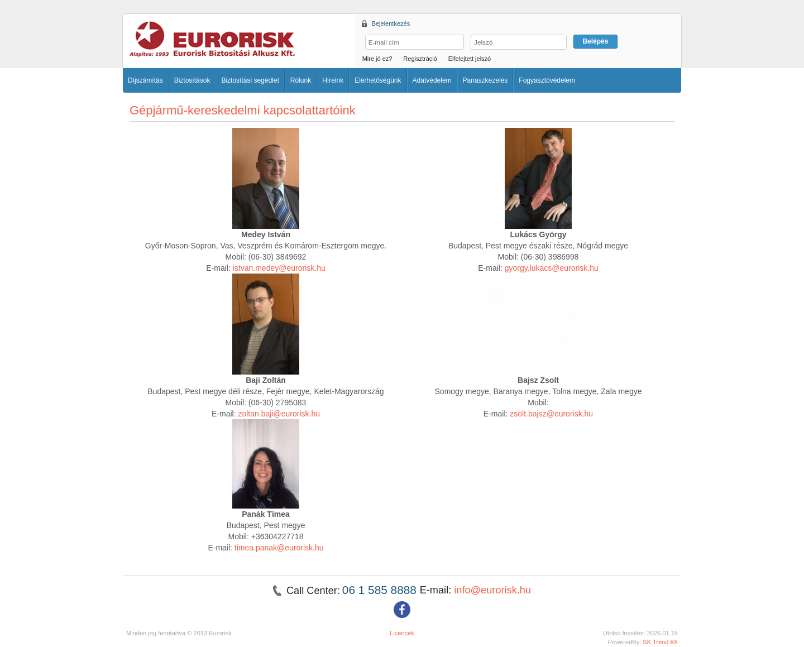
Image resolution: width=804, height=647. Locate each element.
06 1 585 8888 (381, 589)
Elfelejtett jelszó (469, 58)
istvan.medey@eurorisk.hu (279, 267)
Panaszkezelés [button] (485, 80)
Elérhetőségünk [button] (378, 80)
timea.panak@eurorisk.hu (279, 547)
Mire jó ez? (377, 58)
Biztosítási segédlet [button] (250, 80)
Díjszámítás (145, 80)
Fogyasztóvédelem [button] (547, 80)
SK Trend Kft (660, 642)
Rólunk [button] (300, 80)
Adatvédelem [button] (432, 80)
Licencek (402, 633)
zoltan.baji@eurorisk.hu (279, 413)
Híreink (332, 80)
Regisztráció (420, 58)
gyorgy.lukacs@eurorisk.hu (552, 267)
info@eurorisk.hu (492, 590)
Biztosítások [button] (192, 80)
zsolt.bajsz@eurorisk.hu (551, 413)
